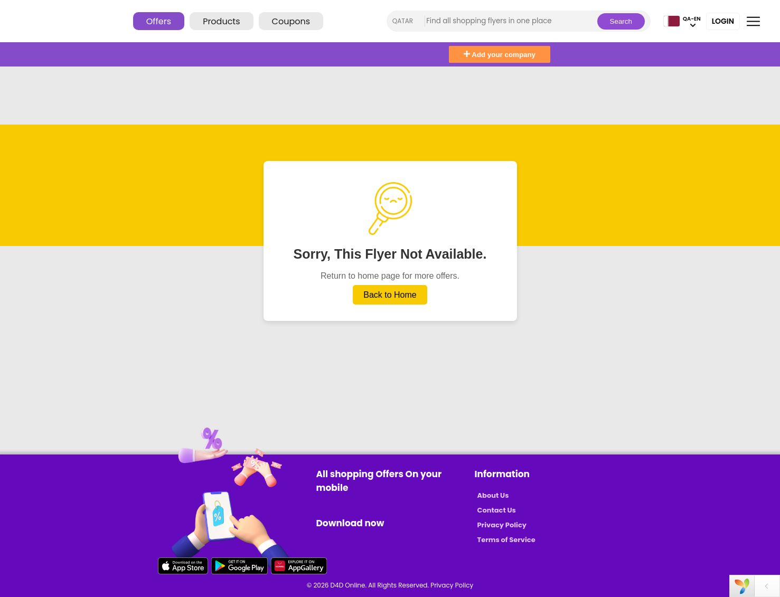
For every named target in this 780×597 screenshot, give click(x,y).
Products (221, 21)
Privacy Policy (502, 525)
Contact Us (496, 510)
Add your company (499, 55)
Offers (158, 21)
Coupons (291, 21)
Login (723, 21)
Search (621, 21)
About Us (493, 495)
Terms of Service (506, 540)
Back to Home (389, 294)
